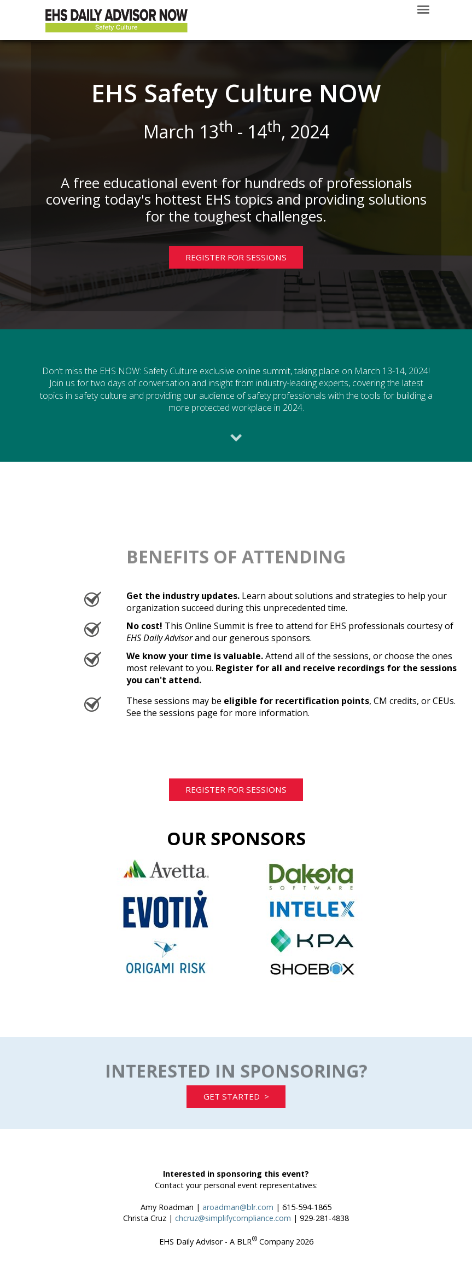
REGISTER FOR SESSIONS (226, 264)
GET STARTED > (236, 1116)
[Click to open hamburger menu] (423, 8)
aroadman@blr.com (237, 1230)
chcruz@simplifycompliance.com (233, 1241)
